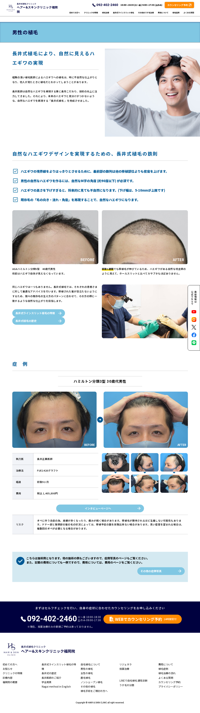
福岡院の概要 (10, 682)
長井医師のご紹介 (51, 677)
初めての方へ (74, 15)
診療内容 (7, 677)
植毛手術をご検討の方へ (94, 691)
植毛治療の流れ (167, 673)
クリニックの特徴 (91, 15)
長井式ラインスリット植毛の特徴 (35, 313)
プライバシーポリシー (170, 686)
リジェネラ (125, 664)
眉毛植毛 (85, 677)
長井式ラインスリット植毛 (123, 15)
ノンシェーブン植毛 (92, 682)
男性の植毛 (87, 669)
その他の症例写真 (151, 571)
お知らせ (7, 669)
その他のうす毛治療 (146, 15)
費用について (163, 15)
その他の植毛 (88, 686)
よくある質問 (188, 15)
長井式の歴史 (49, 673)
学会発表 (46, 682)
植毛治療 (105, 15)
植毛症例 (175, 15)
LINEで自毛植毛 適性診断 (133, 680)
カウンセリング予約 (169, 682)
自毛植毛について (90, 664)
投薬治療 (124, 669)
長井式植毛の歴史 (26, 321)
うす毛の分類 (126, 685)
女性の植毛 (87, 673)
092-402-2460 (107, 7)
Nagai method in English (56, 686)
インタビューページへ (98, 508)
